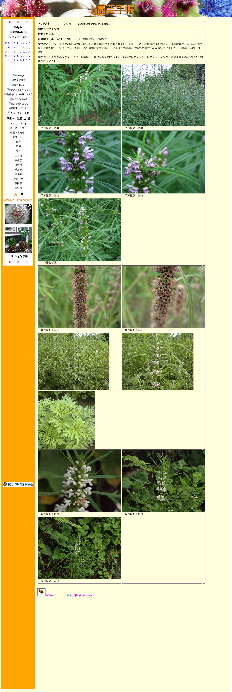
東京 (18, 151)
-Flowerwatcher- (18, 199)
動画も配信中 (18, 256)
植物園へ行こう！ (18, 108)
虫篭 (18, 194)
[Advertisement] (217, 117)
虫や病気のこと (18, 98)
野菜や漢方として (18, 103)
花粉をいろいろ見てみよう (18, 94)
